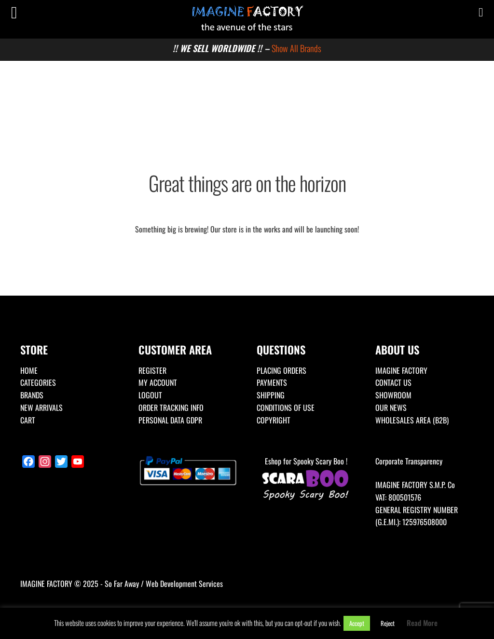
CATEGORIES (38, 382)
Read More (422, 622)
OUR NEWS (391, 407)
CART (27, 420)
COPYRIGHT (273, 420)
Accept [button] (356, 623)
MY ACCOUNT (157, 382)
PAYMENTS (272, 382)
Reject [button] (388, 623)
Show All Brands (296, 47)
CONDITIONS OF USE (286, 407)
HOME (29, 370)
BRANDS (31, 395)
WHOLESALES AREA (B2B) (412, 420)
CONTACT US (393, 382)
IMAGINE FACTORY (401, 370)
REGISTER (152, 370)
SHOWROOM (393, 395)
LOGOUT (150, 395)
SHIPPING (271, 395)
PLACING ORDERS (281, 370)
